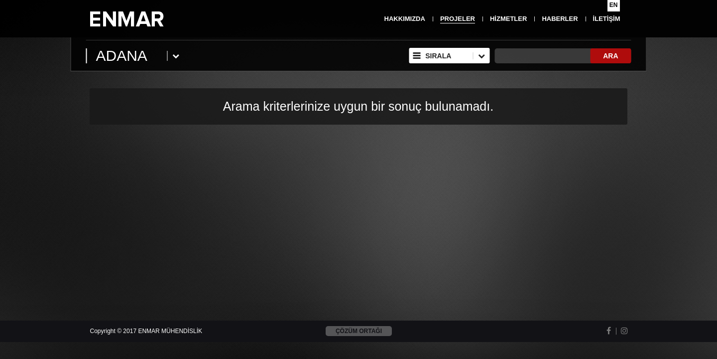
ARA (610, 56)
